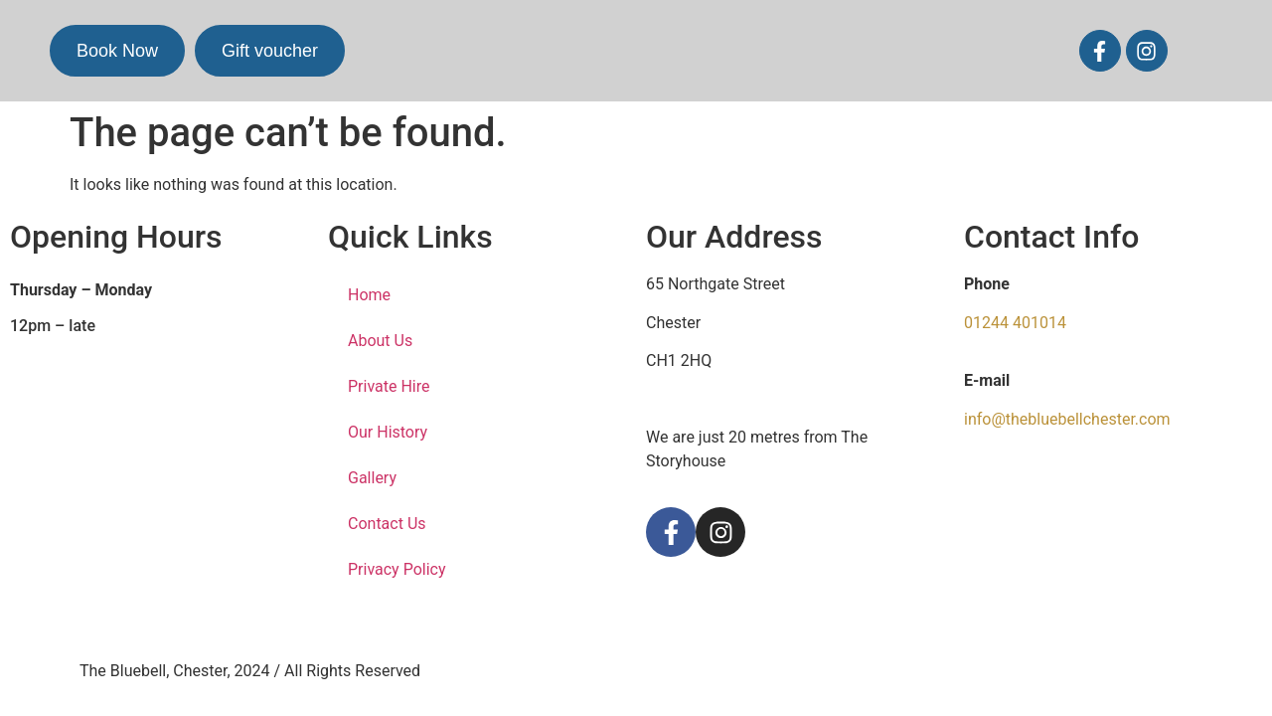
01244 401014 (1015, 322)
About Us (380, 340)
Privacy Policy (397, 569)
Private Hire (389, 386)
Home (369, 294)
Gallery (372, 477)
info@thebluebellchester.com (1067, 419)
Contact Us (387, 523)
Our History (387, 432)
